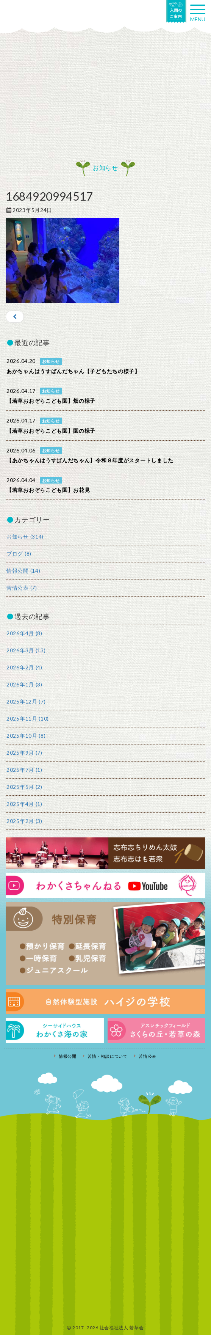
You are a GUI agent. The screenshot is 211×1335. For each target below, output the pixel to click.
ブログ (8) (18, 553)
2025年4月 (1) (24, 804)
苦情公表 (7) (21, 587)
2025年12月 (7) (25, 701)
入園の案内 (176, 11)
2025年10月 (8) (25, 735)
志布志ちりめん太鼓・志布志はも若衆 (105, 853)
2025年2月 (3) (24, 821)
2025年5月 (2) (24, 787)
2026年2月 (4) (24, 667)
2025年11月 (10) (27, 718)
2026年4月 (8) (24, 633)
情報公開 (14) (23, 570)
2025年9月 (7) (24, 752)
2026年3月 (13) (25, 650)
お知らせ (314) (25, 536)
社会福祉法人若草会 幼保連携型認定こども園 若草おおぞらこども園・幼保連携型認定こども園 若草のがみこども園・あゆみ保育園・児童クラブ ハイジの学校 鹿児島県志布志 (38, 14)
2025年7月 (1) (24, 769)
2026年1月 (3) (24, 684)
